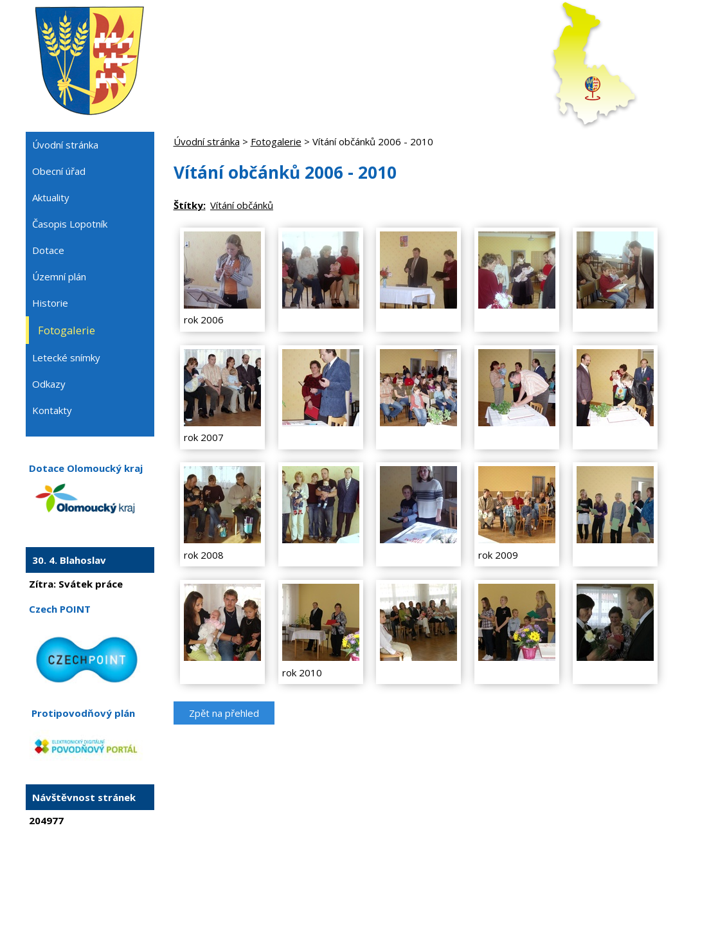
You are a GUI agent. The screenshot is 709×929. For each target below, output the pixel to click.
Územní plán (59, 276)
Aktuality (50, 197)
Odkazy (49, 383)
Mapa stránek (398, 882)
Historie (50, 302)
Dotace (48, 250)
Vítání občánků (241, 205)
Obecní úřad (58, 171)
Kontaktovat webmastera (314, 882)
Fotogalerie (276, 141)
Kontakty (52, 410)
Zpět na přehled (224, 713)
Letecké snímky (66, 357)
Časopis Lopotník (69, 223)
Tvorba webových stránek (337, 894)
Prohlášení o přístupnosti (481, 882)
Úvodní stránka (207, 141)
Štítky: (190, 205)
